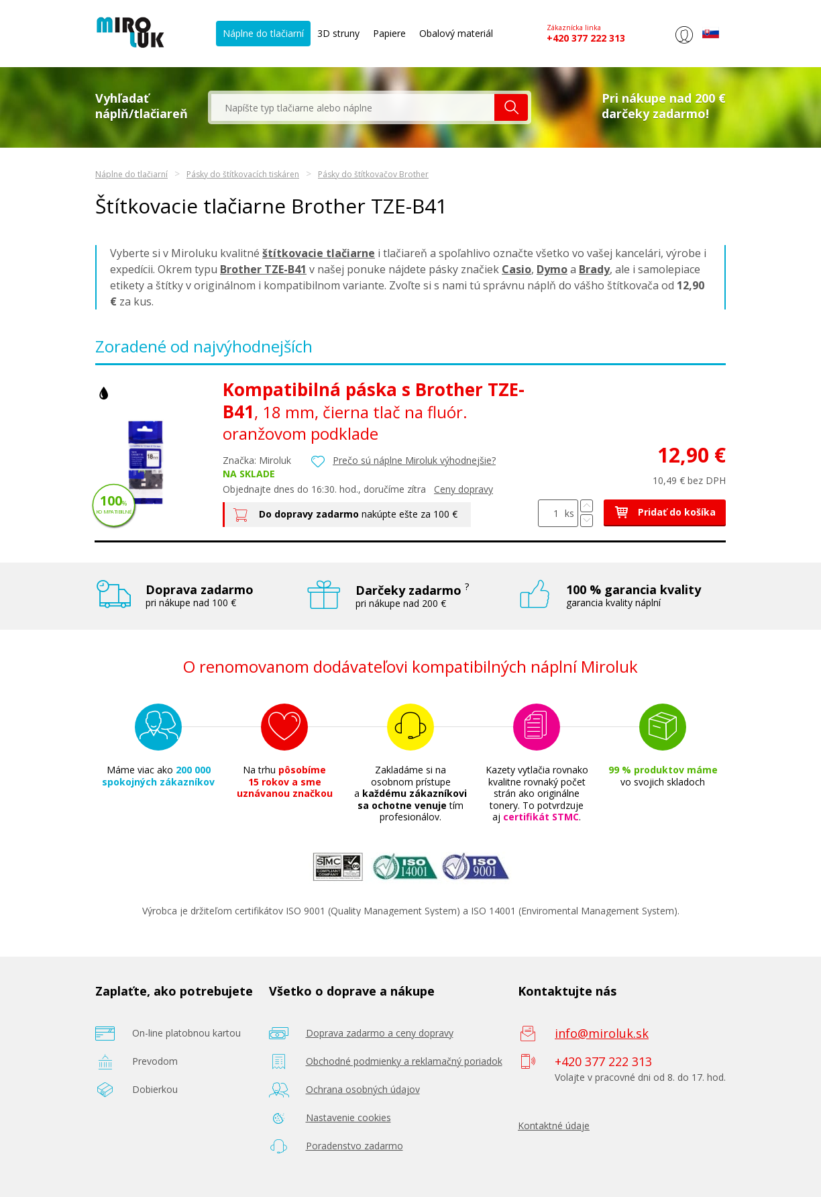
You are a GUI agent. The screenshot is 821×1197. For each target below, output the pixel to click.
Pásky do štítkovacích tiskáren (242, 174)
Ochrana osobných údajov (363, 1089)
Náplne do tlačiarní (263, 33)
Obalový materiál (456, 33)
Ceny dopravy (463, 489)
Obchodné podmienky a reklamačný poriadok (404, 1061)
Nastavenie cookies (348, 1117)
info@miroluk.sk (602, 1033)
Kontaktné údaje (554, 1125)
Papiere (389, 33)
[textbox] (352, 107)
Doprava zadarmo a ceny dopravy (379, 1032)
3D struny (338, 33)
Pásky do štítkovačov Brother (373, 174)
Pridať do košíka (665, 512)
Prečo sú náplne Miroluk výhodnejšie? (414, 460)
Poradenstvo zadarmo (354, 1145)
